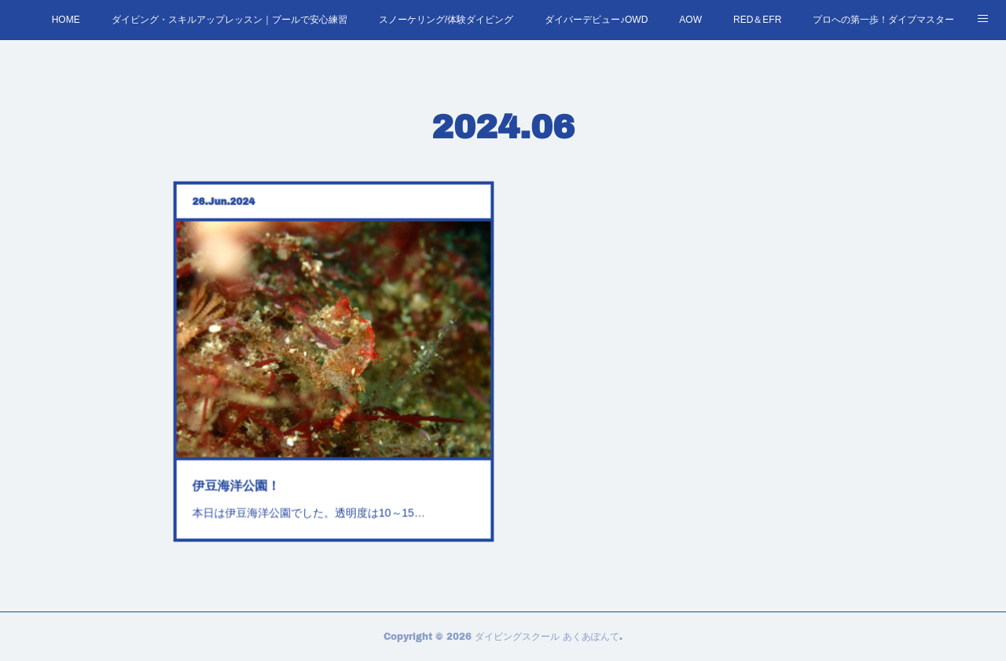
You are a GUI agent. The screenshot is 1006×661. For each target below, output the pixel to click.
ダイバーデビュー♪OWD (596, 19)
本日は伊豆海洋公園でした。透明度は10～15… (310, 503)
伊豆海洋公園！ (242, 477)
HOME (66, 19)
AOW (690, 19)
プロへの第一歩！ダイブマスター (883, 19)
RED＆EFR (757, 19)
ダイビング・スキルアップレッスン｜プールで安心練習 (229, 19)
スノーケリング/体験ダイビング (446, 19)
